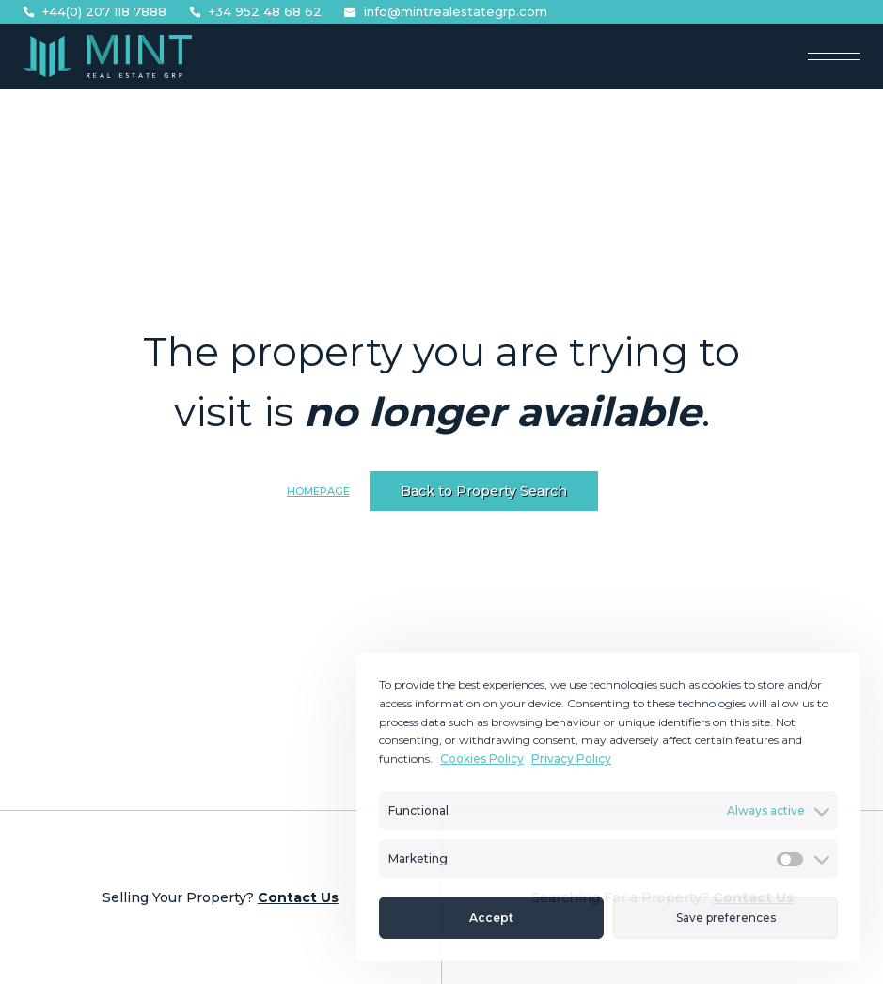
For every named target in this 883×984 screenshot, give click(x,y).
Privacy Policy (571, 759)
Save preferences (726, 918)
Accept (491, 918)
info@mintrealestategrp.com (445, 12)
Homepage (318, 491)
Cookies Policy (482, 759)
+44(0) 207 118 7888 (94, 12)
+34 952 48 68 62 (255, 12)
